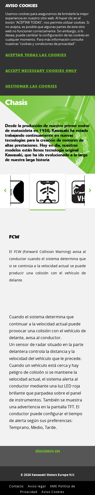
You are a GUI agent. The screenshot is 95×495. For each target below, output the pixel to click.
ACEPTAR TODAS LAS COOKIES (35, 55)
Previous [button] (5, 190)
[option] (47, 192)
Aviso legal (37, 486)
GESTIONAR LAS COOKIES (31, 86)
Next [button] (90, 190)
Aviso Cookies (53, 492)
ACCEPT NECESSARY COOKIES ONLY (41, 70)
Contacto (16, 486)
